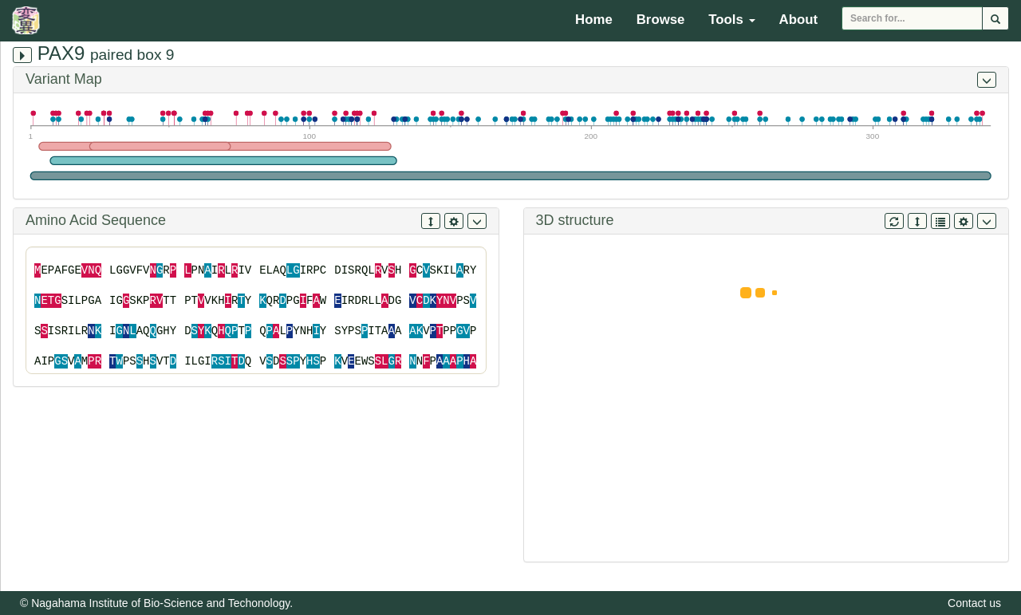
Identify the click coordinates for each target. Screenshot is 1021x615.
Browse (661, 19)
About (798, 19)
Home (594, 19)
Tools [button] (731, 19)
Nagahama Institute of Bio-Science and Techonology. (162, 603)
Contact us (974, 603)
